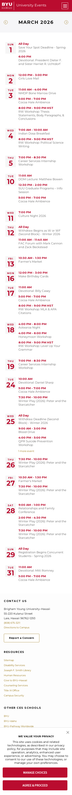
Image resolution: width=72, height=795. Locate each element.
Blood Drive (26, 432)
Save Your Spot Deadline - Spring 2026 (41, 49)
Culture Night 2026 (32, 216)
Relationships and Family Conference (36, 510)
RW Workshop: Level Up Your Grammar (39, 347)
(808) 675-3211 (13, 622)
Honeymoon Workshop (34, 337)
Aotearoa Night (29, 327)
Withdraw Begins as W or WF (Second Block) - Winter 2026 (39, 232)
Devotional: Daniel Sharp (36, 382)
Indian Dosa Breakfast (34, 133)
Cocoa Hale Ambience (34, 102)
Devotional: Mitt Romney (36, 570)
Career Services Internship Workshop (37, 162)
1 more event (26, 451)
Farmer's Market (30, 261)
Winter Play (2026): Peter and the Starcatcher (42, 402)
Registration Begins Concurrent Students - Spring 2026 (40, 554)
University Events (31, 5)
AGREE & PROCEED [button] (35, 785)
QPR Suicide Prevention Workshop (35, 443)
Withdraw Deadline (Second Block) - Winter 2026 (38, 421)
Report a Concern (24, 638)
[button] (67, 732)
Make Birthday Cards (33, 276)
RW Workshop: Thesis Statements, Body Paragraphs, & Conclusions (41, 115)
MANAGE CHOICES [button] (35, 772)
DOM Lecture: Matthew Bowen (40, 179)
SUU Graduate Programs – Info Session (40, 190)
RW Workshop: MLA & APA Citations (37, 311)
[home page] (7, 6)
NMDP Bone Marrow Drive (37, 93)
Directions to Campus (18, 627)
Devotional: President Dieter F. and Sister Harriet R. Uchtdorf (40, 62)
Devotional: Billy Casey (34, 291)
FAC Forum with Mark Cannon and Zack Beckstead (40, 245)
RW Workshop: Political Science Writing (41, 144)
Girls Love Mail (28, 78)
